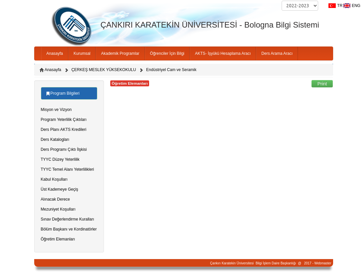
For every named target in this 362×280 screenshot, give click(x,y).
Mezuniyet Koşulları (58, 209)
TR (339, 5)
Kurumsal (82, 53)
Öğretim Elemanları (58, 239)
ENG (356, 5)
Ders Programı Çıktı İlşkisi (64, 149)
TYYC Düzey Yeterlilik (60, 159)
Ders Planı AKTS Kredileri (63, 129)
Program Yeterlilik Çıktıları (64, 119)
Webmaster (323, 263)
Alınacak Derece (55, 199)
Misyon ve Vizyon (56, 109)
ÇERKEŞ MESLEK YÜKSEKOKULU (103, 69)
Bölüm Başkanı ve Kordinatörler (69, 229)
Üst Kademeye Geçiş (59, 189)
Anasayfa (54, 53)
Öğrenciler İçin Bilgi (167, 53)
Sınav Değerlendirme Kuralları (67, 219)
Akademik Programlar (120, 53)
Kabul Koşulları (54, 179)
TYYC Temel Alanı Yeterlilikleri (67, 169)
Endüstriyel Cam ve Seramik (171, 69)
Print (322, 83)
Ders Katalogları (55, 139)
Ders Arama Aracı (277, 53)
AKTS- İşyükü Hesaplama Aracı (223, 53)
